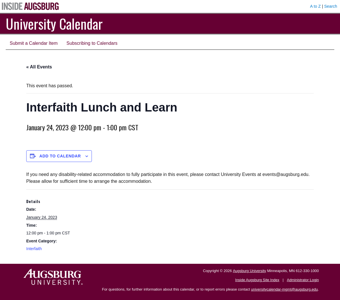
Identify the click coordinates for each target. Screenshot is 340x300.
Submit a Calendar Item (34, 43)
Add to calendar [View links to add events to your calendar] (60, 156)
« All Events (39, 66)
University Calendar (54, 23)
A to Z (315, 6)
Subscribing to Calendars (92, 43)
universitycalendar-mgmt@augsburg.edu (284, 289)
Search (330, 6)
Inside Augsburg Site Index (257, 280)
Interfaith (34, 248)
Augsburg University (249, 271)
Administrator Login (303, 280)
